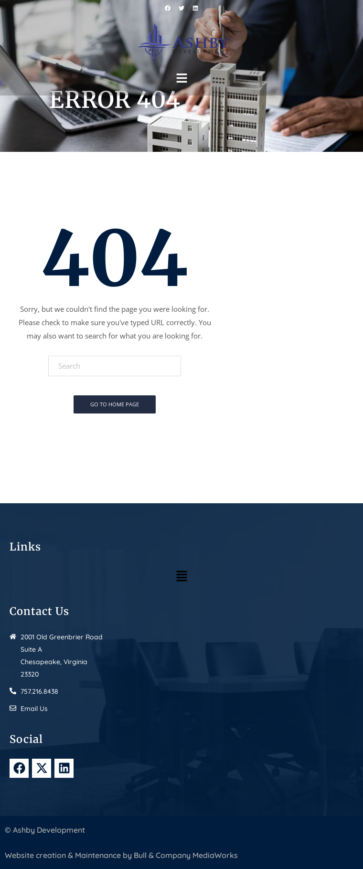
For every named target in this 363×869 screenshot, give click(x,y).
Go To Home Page (114, 404)
